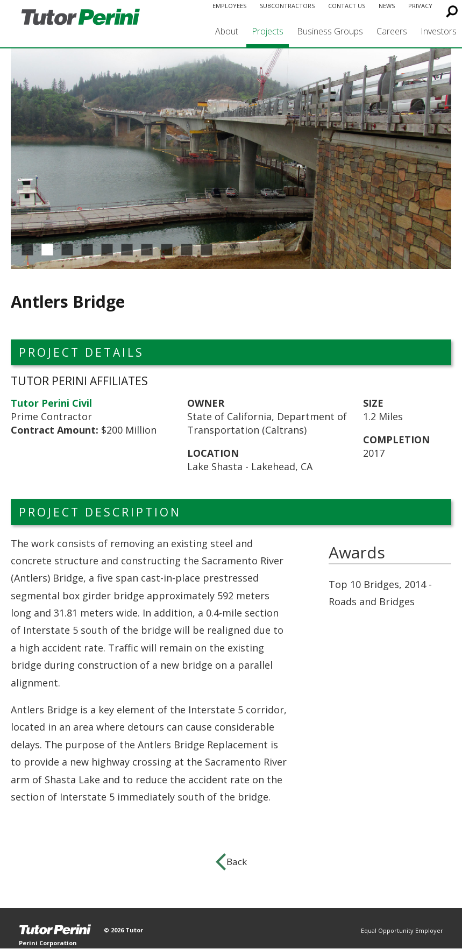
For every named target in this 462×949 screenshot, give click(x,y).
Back (236, 861)
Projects (267, 31)
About (226, 31)
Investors (439, 31)
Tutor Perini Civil (51, 402)
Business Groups (330, 31)
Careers (391, 31)
